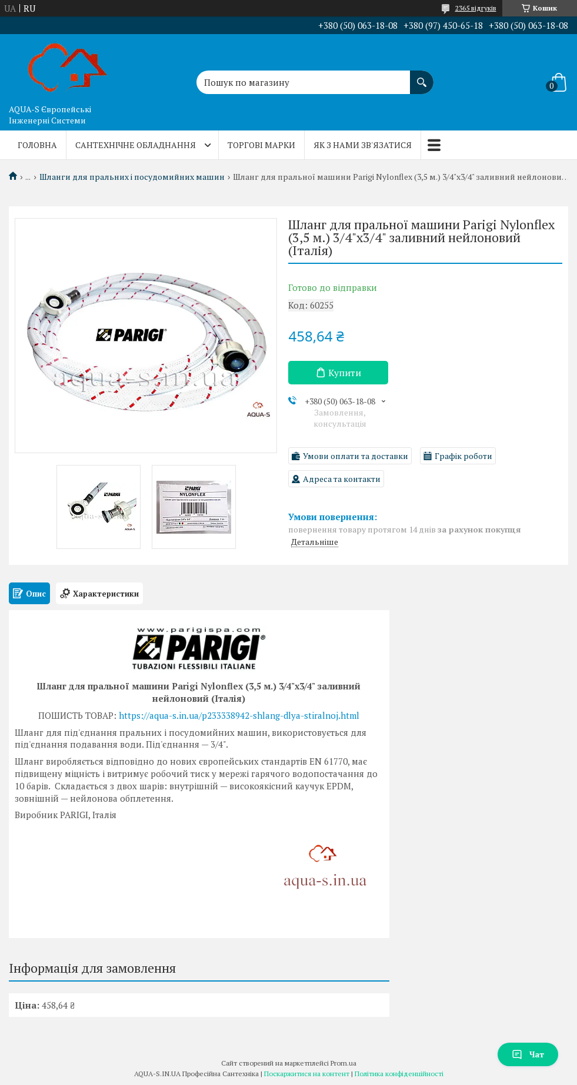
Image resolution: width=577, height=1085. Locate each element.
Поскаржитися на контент (306, 1073)
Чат (528, 1054)
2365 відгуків (475, 8)
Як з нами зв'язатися (362, 144)
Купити (344, 372)
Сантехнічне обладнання (135, 144)
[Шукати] (421, 76)
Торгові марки (261, 144)
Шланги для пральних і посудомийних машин (132, 177)
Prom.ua (343, 1063)
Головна (37, 144)
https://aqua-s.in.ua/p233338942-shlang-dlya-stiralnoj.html (239, 715)
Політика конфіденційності (399, 1073)
